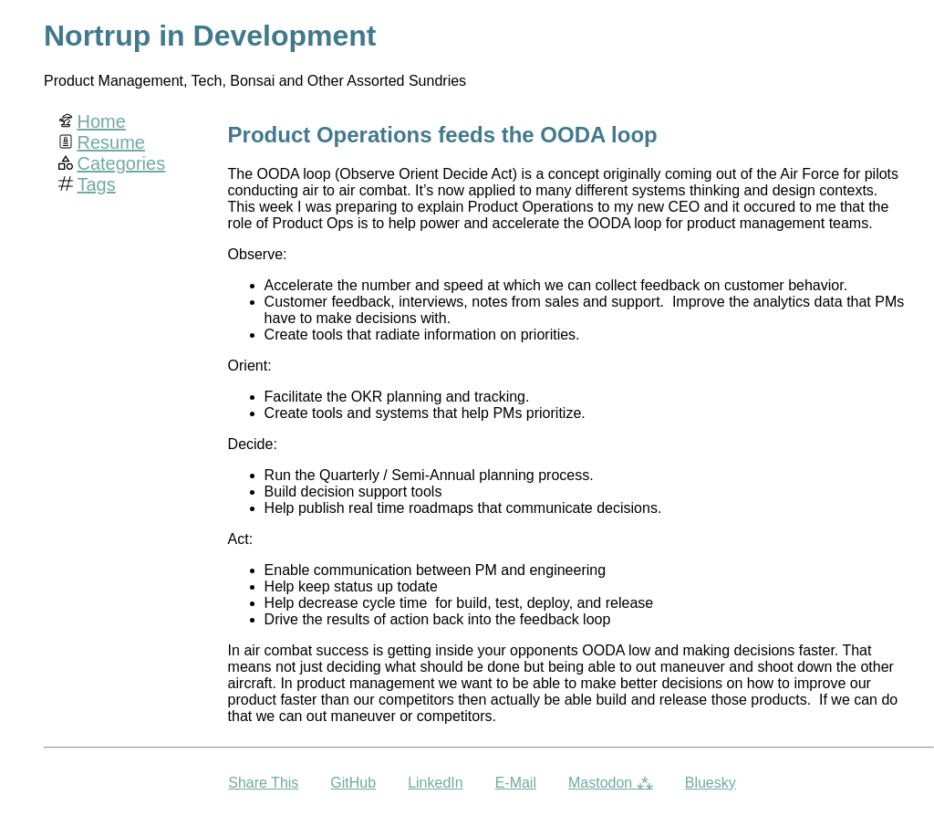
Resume (110, 142)
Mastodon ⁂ (610, 782)
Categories (121, 163)
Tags (96, 184)
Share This (263, 782)
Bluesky (710, 782)
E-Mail (515, 782)
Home (101, 121)
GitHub (353, 782)
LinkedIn (435, 782)
